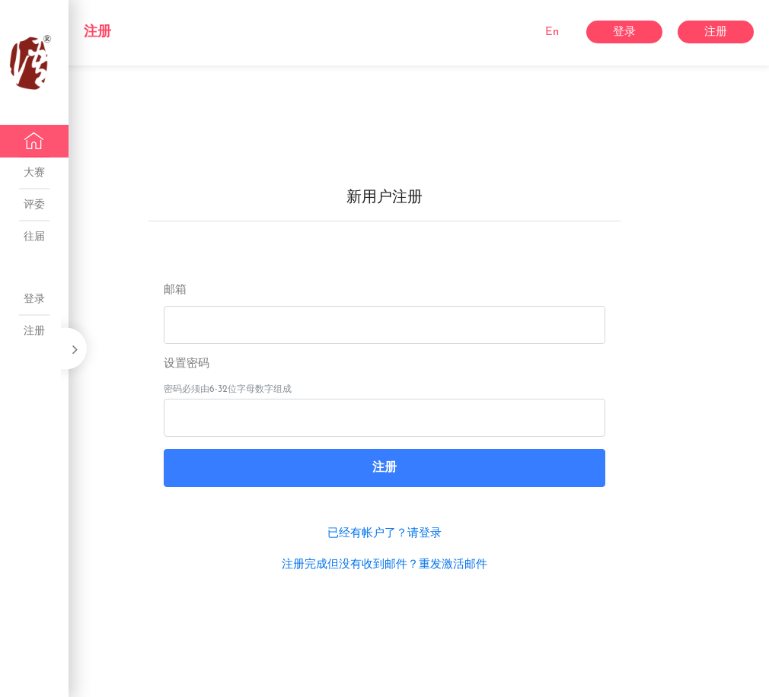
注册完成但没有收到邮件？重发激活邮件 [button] (384, 565)
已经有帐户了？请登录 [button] (384, 533)
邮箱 (175, 290)
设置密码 (186, 364)
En (552, 32)
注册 (97, 32)
